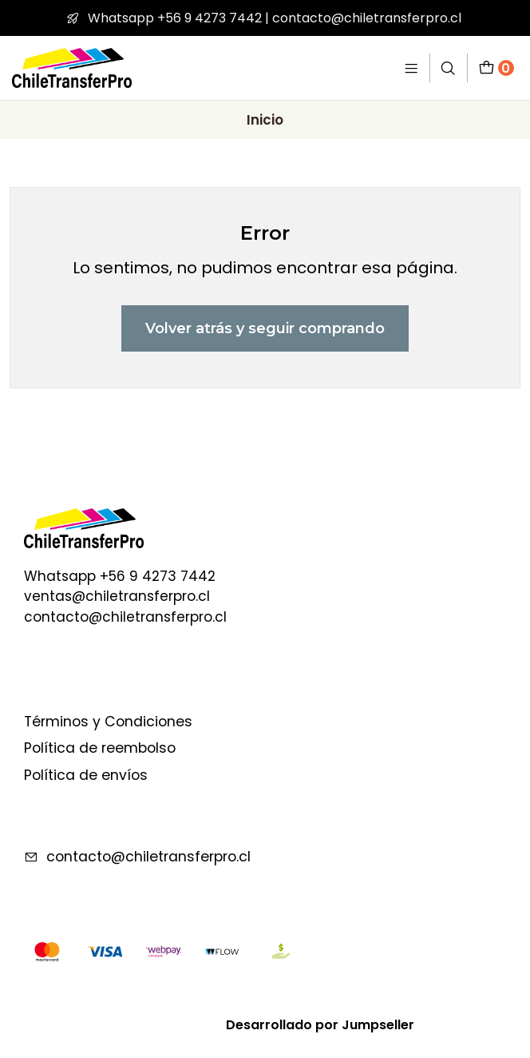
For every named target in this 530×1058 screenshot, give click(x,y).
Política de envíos (86, 775)
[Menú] (411, 68)
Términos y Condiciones (108, 721)
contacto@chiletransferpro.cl (137, 856)
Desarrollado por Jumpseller (320, 1025)
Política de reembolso (100, 748)
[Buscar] (448, 68)
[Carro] (496, 68)
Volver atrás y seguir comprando (265, 328)
